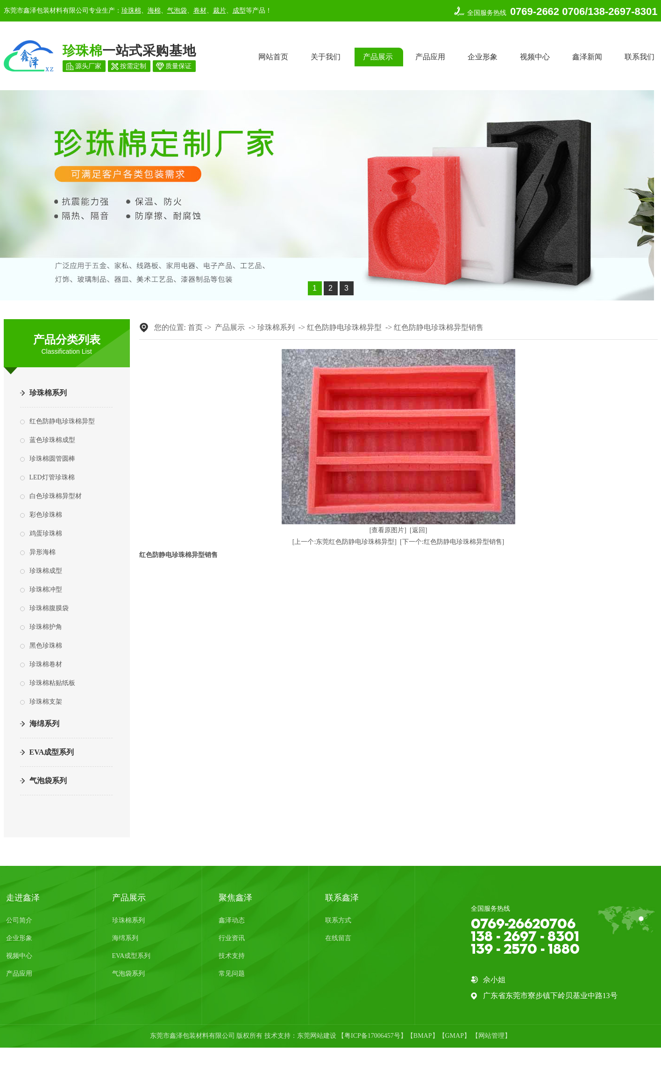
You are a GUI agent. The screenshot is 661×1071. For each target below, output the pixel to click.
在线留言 (338, 938)
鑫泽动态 (232, 920)
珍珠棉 (131, 10)
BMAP (422, 1035)
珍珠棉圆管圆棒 (52, 458)
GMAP (454, 1035)
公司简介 (19, 920)
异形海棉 (42, 552)
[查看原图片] (388, 530)
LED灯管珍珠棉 (52, 477)
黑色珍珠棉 (45, 645)
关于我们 (326, 57)
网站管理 (491, 1035)
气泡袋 (177, 10)
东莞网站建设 (316, 1035)
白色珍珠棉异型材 (55, 496)
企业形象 (483, 57)
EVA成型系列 (51, 752)
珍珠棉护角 (45, 626)
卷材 (199, 10)
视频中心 (535, 57)
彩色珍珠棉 (45, 514)
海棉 (154, 10)
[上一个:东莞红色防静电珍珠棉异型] (344, 541)
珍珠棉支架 (45, 701)
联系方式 (338, 920)
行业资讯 (232, 938)
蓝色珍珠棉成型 (52, 439)
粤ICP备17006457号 (372, 1035)
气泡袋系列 (48, 781)
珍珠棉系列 (48, 393)
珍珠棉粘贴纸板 (52, 682)
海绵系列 (44, 724)
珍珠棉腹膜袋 (49, 608)
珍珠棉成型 (45, 570)
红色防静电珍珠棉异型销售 (438, 327)
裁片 (219, 10)
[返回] (418, 530)
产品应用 (430, 57)
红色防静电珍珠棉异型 (62, 421)
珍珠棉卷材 (45, 664)
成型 (239, 10)
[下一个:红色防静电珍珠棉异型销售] (452, 541)
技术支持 (232, 955)
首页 (195, 327)
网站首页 (273, 57)
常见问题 (232, 973)
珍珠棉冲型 (45, 589)
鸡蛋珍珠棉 (45, 533)
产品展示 (378, 57)
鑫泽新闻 (587, 57)
